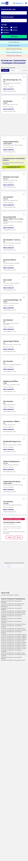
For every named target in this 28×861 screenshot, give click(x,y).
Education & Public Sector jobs (14, 52)
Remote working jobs (14, 45)
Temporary (5, 32)
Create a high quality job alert (15, 167)
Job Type (4, 24)
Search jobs (14, 36)
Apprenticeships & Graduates (14, 49)
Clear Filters (5, 70)
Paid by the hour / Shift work (14, 55)
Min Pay (18, 537)
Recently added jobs (14, 42)
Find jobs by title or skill (8, 9)
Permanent (5, 30)
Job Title (10, 537)
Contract (14, 30)
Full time (14, 27)
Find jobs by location (7, 17)
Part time (4, 27)
